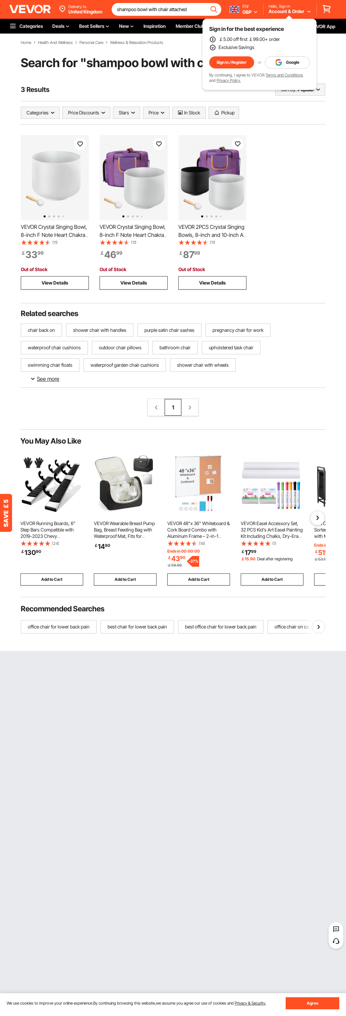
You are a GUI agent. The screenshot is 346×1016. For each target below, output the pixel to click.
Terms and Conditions (284, 75)
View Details (55, 283)
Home (26, 42)
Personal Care (91, 42)
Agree (313, 1003)
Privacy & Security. (250, 1003)
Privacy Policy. (229, 80)
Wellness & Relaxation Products (136, 42)
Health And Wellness (55, 42)
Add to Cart (51, 579)
